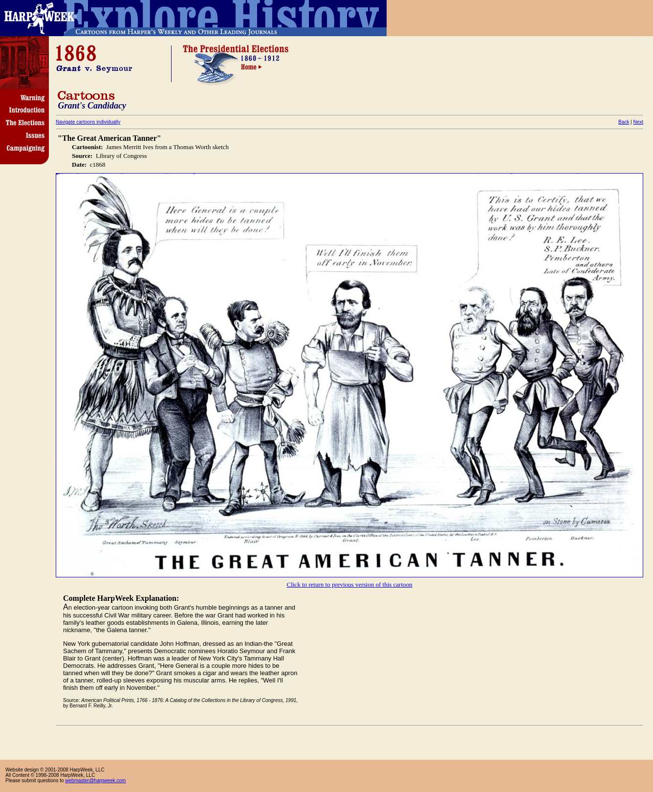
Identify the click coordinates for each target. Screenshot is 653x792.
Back (623, 122)
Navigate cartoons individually (88, 122)
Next (638, 122)
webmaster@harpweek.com (95, 780)
